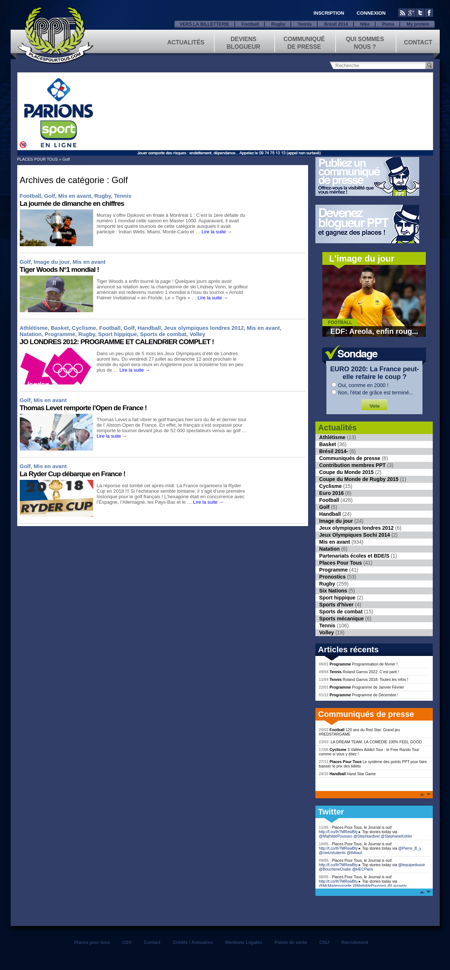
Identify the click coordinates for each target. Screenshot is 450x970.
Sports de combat (163, 334)
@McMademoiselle (335, 885)
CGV (127, 942)
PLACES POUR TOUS (37, 159)
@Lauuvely (397, 885)
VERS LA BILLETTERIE (205, 24)
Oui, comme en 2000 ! (363, 385)
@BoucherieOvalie (335, 869)
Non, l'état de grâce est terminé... (375, 392)
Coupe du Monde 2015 (346, 472)
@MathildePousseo (335, 836)
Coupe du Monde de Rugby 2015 (358, 479)
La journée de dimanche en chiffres (72, 203)
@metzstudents (332, 852)
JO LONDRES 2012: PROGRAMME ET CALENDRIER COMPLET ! (117, 342)
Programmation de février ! (358, 664)
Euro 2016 (331, 493)
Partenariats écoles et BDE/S (354, 556)
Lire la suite (216, 231)
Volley (197, 334)
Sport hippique (117, 334)
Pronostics (332, 577)
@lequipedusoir (411, 865)
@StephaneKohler (396, 836)
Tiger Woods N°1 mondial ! (59, 269)
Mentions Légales (243, 942)
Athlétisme (34, 328)
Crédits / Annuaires (193, 942)
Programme (60, 334)
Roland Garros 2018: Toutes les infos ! (363, 679)
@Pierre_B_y (409, 848)
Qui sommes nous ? (365, 42)
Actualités (185, 42)
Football (250, 24)
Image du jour (52, 262)
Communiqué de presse (304, 42)
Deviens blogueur (243, 42)
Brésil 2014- (333, 451)
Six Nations (333, 591)
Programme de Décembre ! (358, 695)
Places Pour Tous (340, 563)
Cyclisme (84, 328)
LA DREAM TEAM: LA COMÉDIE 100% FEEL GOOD (370, 742)
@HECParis (362, 869)
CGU (324, 942)
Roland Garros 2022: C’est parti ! (359, 672)
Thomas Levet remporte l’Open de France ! (83, 408)
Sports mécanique (341, 618)
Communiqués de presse (349, 458)
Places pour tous (92, 942)
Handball (149, 328)
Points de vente (290, 942)
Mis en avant (74, 196)
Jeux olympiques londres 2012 (204, 328)
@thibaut (354, 852)
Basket (60, 328)
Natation (31, 334)
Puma (388, 24)
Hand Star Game (347, 774)
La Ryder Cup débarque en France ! (72, 474)
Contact (418, 42)
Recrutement (354, 942)
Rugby (278, 24)
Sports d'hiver (336, 605)
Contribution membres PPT (352, 465)
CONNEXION (371, 13)
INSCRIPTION (329, 13)
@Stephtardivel (366, 836)
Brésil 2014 (336, 24)
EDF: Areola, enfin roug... (374, 331)
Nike (365, 24)
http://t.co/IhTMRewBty (338, 831)
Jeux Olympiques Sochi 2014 (354, 535)
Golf (49, 196)
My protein (417, 24)
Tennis (304, 24)
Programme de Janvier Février (361, 687)
